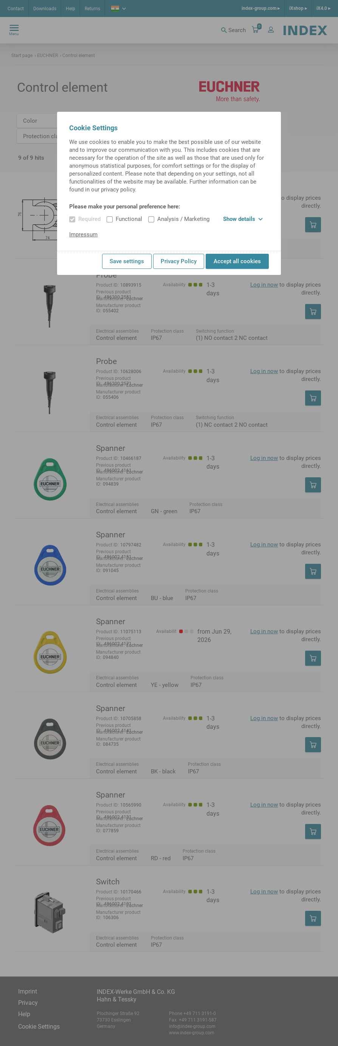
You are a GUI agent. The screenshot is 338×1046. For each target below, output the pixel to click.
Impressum (83, 234)
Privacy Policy (179, 261)
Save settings (127, 261)
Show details (243, 219)
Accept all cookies (237, 261)
